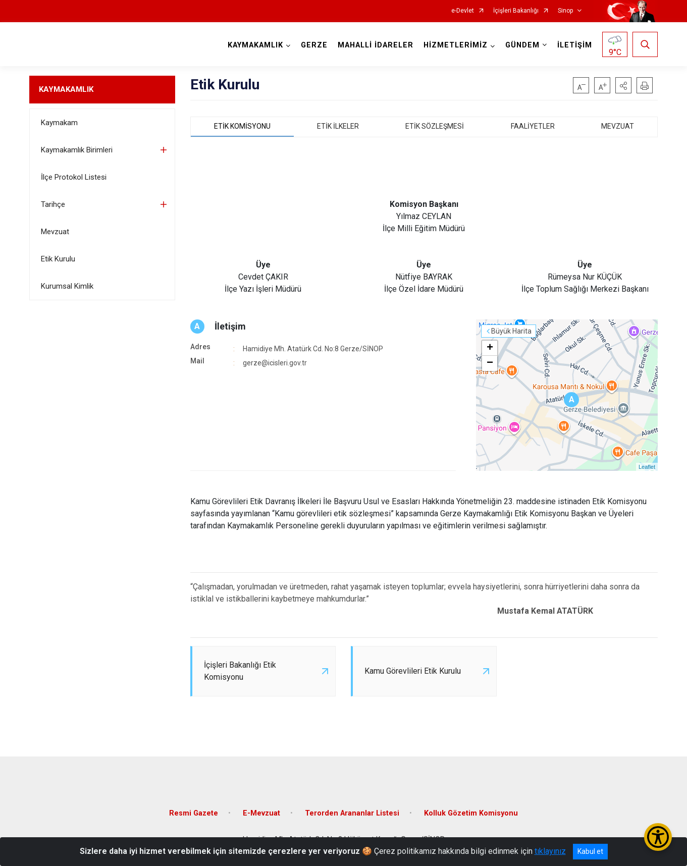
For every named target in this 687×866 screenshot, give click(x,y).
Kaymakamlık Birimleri (77, 149)
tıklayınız (550, 851)
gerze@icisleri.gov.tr (275, 363)
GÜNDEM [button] (522, 45)
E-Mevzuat (261, 813)
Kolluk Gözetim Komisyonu (471, 813)
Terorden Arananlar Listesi (352, 813)
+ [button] (490, 348)
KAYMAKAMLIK (66, 89)
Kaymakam (59, 122)
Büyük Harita (511, 331)
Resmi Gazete (193, 813)
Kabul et (590, 851)
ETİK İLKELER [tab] (338, 126)
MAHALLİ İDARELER (375, 45)
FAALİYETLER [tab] (533, 126)
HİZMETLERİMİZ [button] (456, 45)
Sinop (565, 11)
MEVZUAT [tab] (617, 126)
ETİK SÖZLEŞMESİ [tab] (434, 126)
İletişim (230, 326)
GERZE (314, 45)
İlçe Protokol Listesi (74, 177)
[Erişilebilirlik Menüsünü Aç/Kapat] (658, 837)
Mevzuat (55, 231)
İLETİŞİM (574, 45)
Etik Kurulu (58, 258)
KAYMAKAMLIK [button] (255, 45)
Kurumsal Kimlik (67, 286)
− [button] (490, 363)
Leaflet (647, 467)
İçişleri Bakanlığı (516, 11)
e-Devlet (462, 11)
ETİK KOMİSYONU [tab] (242, 126)
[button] (623, 85)
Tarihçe (53, 204)
